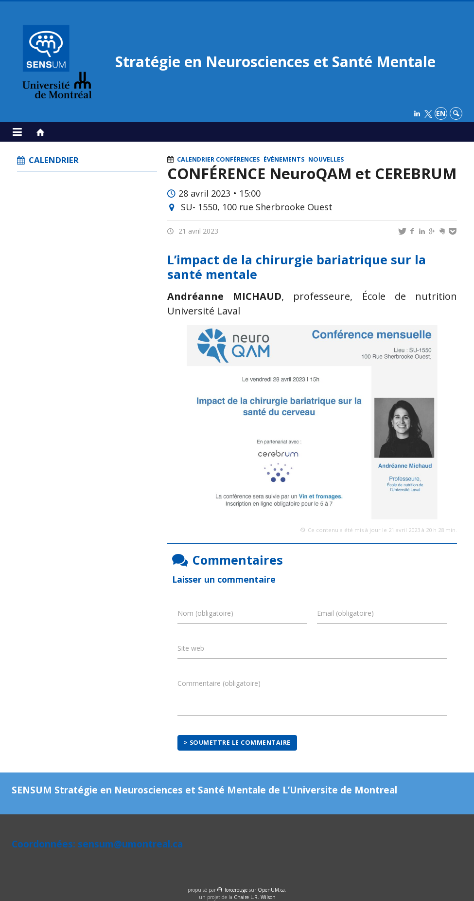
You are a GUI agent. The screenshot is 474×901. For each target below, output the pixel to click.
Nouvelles (326, 159)
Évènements (283, 159)
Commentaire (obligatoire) (219, 683)
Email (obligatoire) (345, 613)
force (236, 889)
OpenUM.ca (271, 889)
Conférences (238, 159)
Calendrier (195, 159)
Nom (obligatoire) (205, 613)
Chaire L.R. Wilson (255, 897)
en (440, 113)
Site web (190, 648)
